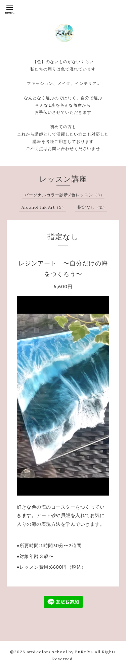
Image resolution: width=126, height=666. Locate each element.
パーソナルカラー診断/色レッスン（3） (64, 194)
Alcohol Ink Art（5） (44, 207)
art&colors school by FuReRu (59, 651)
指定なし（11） (92, 207)
